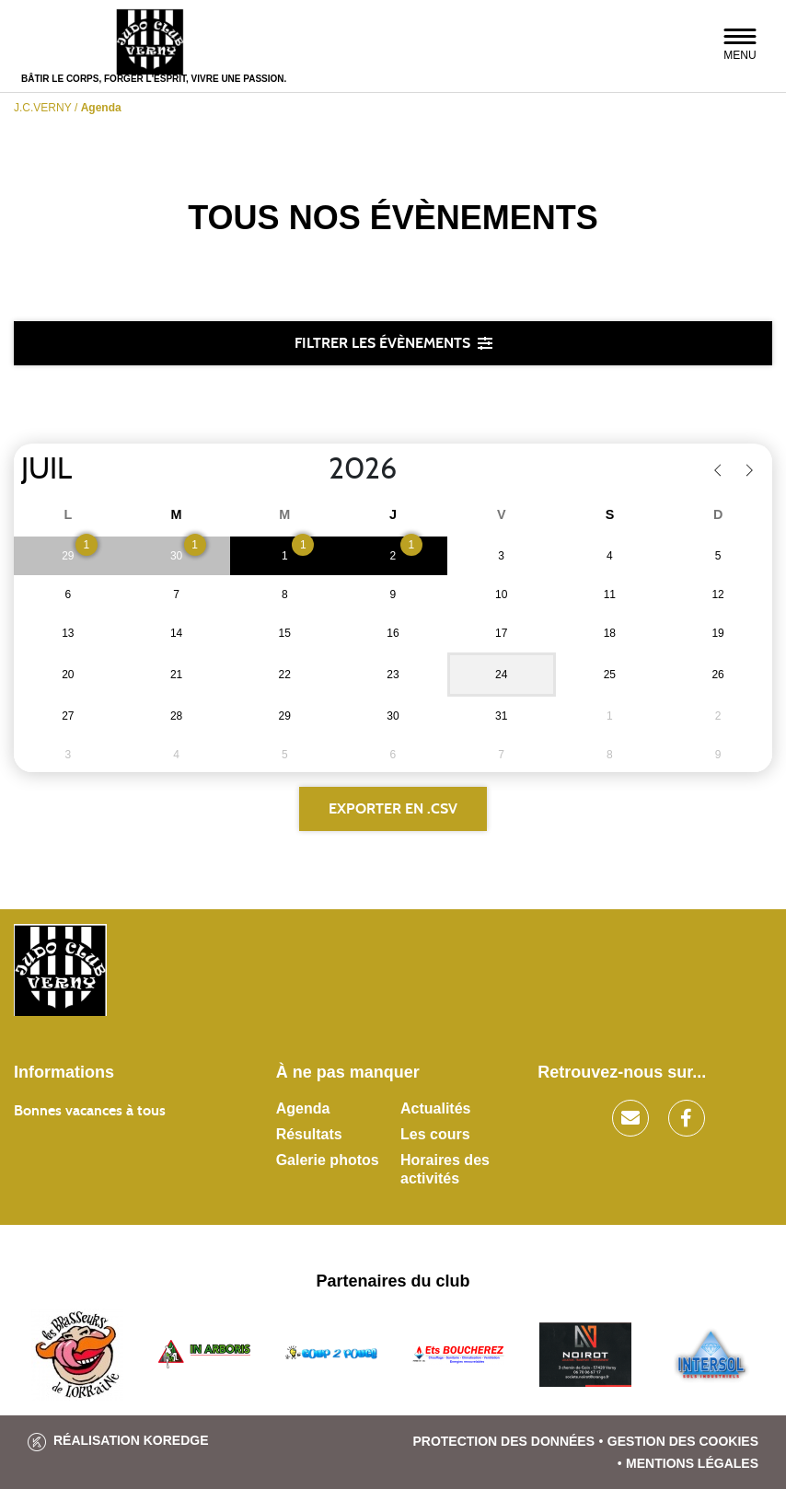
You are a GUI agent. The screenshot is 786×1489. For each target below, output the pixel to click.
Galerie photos (327, 1160)
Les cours (435, 1134)
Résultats (309, 1134)
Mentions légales (692, 1463)
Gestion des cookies (682, 1441)
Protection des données (503, 1441)
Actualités (435, 1108)
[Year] (313, 469)
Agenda (303, 1108)
